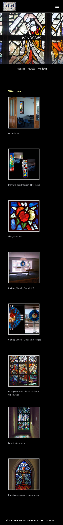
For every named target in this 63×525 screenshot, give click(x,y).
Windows (42, 68)
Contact (51, 520)
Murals (31, 68)
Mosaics (21, 68)
